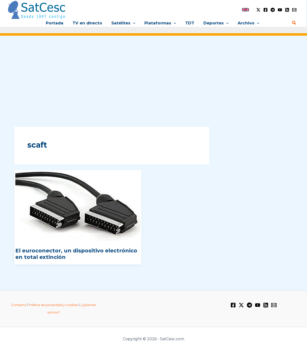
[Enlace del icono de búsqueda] (294, 23)
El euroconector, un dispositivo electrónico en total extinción (76, 253)
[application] (133, 23)
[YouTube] (280, 10)
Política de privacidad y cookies (53, 305)
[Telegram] (273, 10)
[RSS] (287, 10)
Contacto (18, 305)
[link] (245, 9)
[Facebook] (265, 10)
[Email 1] (294, 10)
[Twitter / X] (258, 10)
